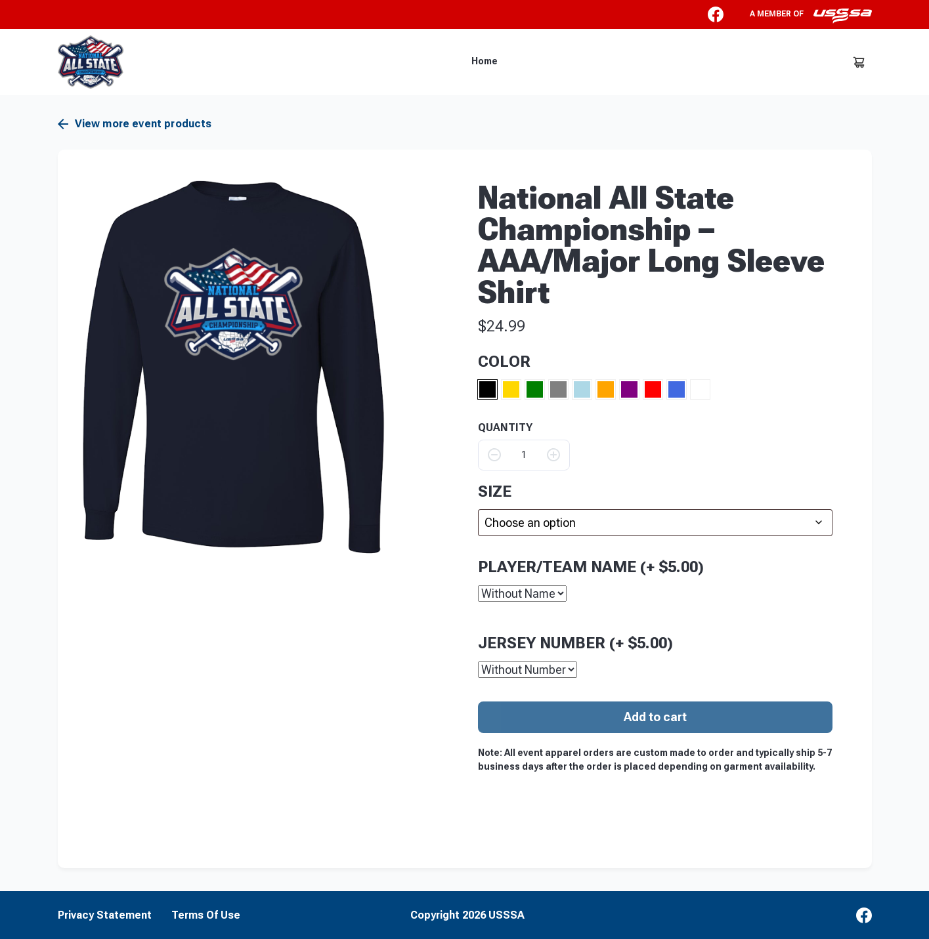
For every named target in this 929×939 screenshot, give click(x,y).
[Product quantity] (524, 455)
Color (504, 361)
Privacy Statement (105, 915)
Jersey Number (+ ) (575, 642)
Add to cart (655, 716)
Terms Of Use (205, 915)
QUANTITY (505, 428)
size (494, 491)
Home (484, 61)
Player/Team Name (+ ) (591, 566)
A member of (811, 16)
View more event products (135, 124)
